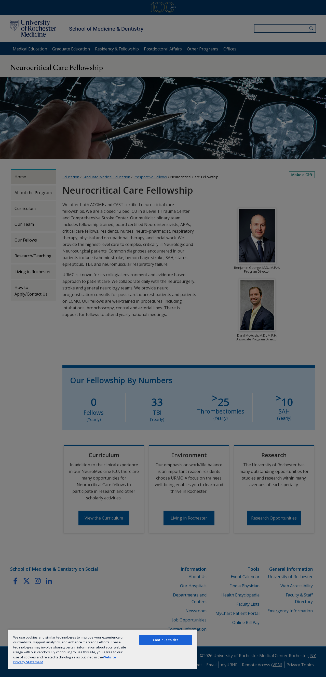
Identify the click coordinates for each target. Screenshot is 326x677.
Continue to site (166, 640)
